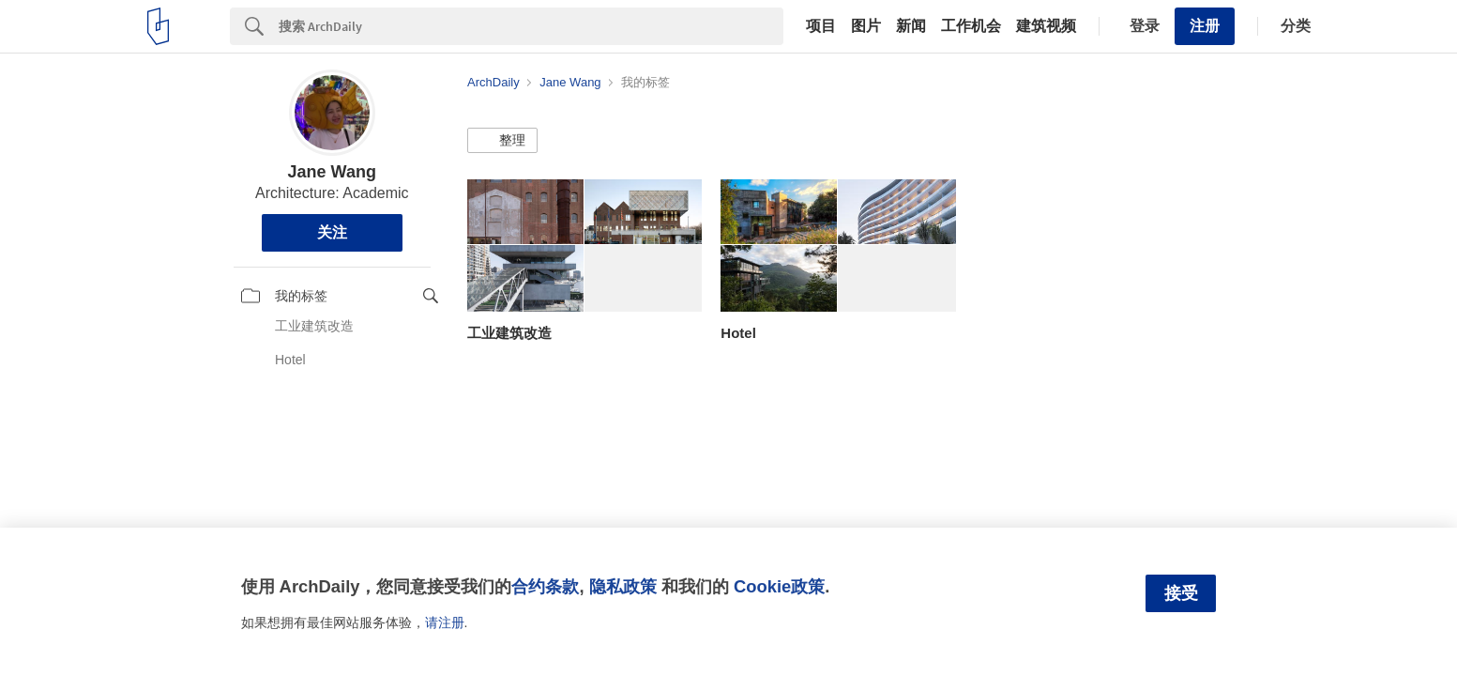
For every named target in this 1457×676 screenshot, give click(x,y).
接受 (1181, 593)
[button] (502, 141)
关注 (332, 232)
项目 (821, 26)
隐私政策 (623, 586)
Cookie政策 (779, 586)
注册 (1205, 26)
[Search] (531, 26)
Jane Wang (332, 171)
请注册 (444, 622)
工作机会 (971, 26)
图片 (866, 26)
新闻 (911, 26)
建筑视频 (1046, 26)
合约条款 (545, 586)
